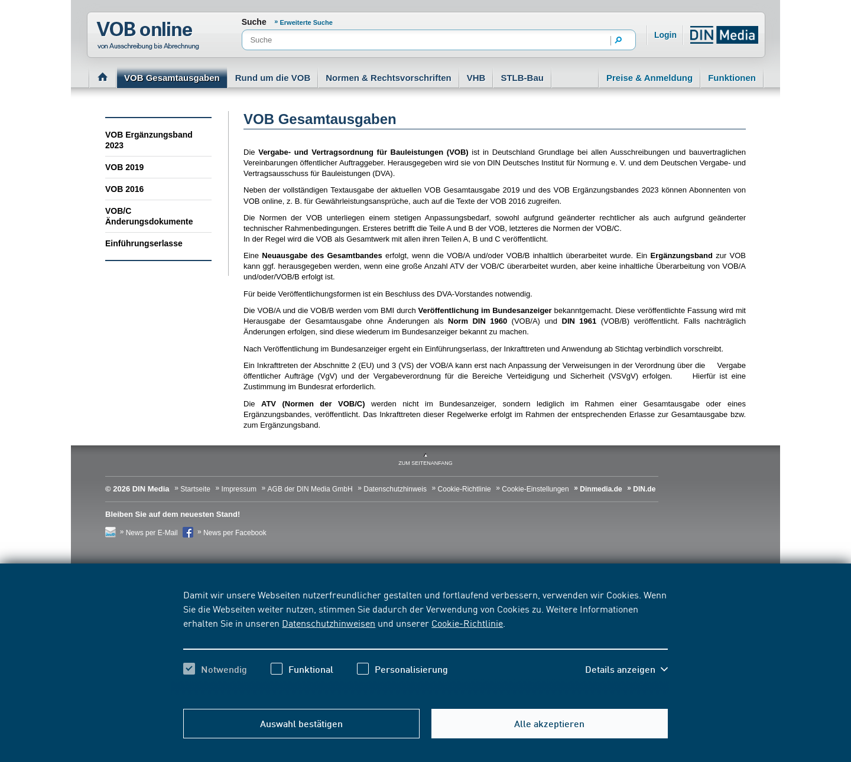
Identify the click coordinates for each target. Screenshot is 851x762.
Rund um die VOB (273, 78)
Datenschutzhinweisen (328, 622)
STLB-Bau (522, 78)
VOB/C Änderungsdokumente (149, 216)
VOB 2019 (124, 167)
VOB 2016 (124, 189)
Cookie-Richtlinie (467, 622)
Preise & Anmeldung (649, 78)
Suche (254, 22)
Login (665, 35)
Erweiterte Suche (306, 22)
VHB (476, 78)
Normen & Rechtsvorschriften (389, 78)
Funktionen (732, 78)
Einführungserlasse (144, 243)
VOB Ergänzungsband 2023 (149, 140)
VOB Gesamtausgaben (172, 78)
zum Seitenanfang (425, 463)
